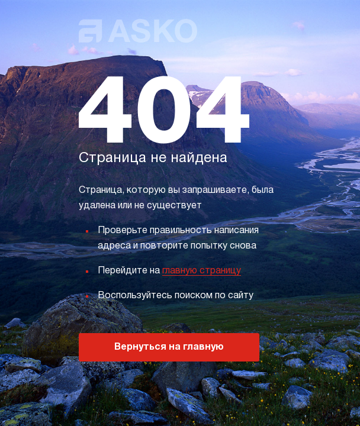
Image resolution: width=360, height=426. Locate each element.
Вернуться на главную (169, 347)
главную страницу (201, 271)
